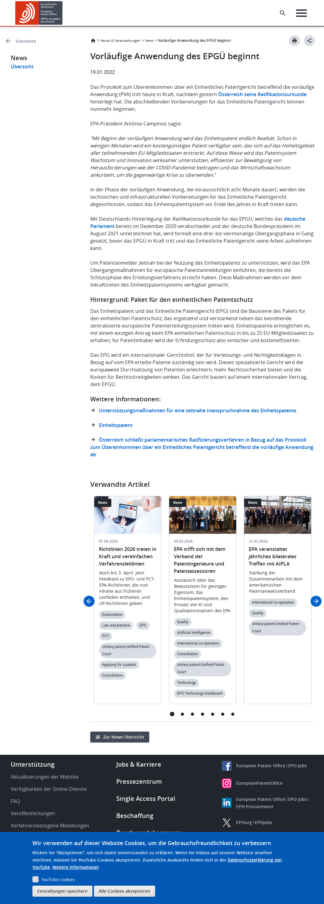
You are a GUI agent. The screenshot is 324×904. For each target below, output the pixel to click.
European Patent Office (260, 765)
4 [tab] (202, 714)
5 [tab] (212, 714)
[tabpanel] (127, 603)
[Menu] (301, 13)
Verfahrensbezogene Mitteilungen (50, 825)
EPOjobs (263, 822)
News (149, 40)
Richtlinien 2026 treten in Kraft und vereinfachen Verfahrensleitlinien (127, 556)
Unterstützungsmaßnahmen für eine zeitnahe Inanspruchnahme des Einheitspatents (197, 410)
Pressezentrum (139, 781)
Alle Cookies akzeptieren (124, 891)
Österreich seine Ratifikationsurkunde (262, 94)
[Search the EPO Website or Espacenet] (282, 13)
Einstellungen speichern (62, 891)
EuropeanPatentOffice (259, 783)
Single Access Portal (145, 798)
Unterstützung (32, 764)
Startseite (26, 41)
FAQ (15, 801)
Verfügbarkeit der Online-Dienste (49, 789)
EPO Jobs (297, 765)
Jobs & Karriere (138, 764)
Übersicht (22, 66)
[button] (63, 13)
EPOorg (244, 822)
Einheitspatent (115, 425)
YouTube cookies (58, 879)
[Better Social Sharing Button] (309, 40)
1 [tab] (172, 714)
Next (316, 601)
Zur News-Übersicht (123, 737)
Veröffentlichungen (33, 813)
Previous (89, 601)
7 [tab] (232, 714)
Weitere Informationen (75, 867)
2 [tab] (182, 714)
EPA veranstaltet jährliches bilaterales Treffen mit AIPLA (272, 556)
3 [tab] (192, 714)
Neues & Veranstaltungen (120, 40)
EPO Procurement (255, 806)
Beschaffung (134, 816)
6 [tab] (222, 714)
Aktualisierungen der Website (45, 776)
